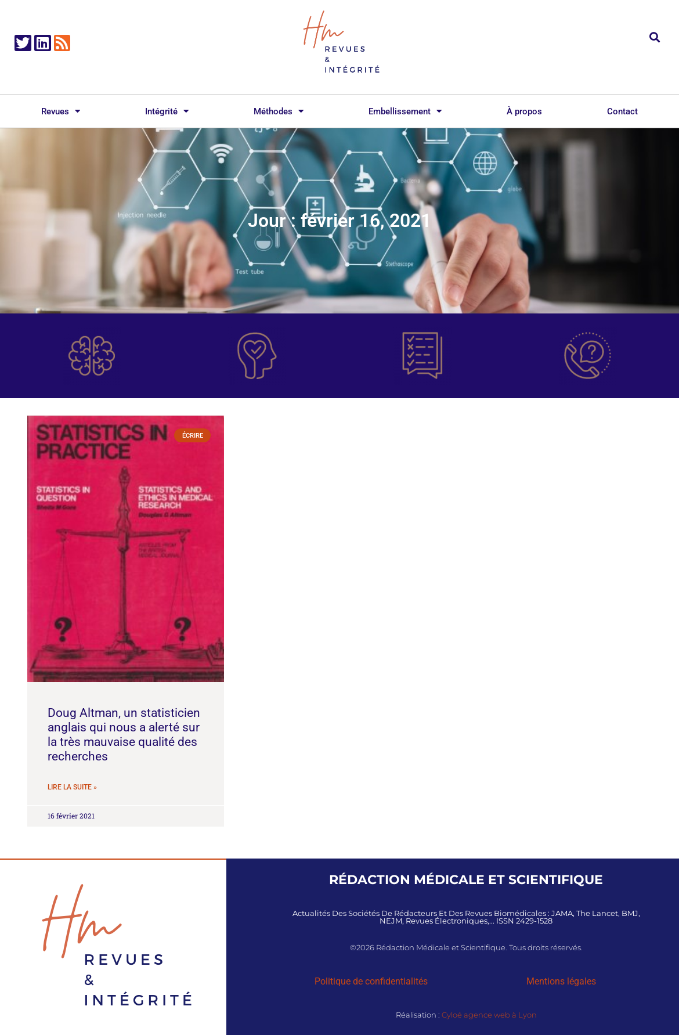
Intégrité (167, 111)
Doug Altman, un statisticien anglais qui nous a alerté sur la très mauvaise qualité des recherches (124, 735)
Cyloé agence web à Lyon (489, 1014)
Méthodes (279, 111)
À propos (524, 111)
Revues (60, 111)
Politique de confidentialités (371, 981)
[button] (654, 36)
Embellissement (405, 111)
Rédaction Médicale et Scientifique (466, 879)
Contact (622, 111)
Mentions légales (561, 981)
